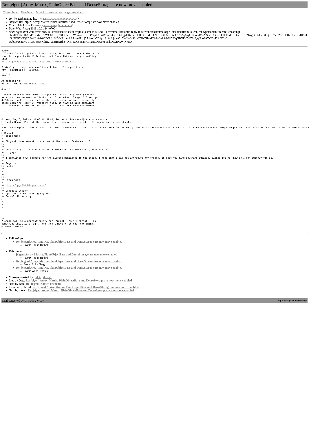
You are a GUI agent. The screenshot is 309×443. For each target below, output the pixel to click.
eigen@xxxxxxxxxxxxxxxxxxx (58, 18)
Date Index (27, 12)
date (38, 313)
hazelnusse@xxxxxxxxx (57, 25)
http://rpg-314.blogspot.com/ (26, 212)
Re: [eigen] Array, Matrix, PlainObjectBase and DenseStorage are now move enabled (69, 277)
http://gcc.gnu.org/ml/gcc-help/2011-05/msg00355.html (38, 64)
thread (47, 313)
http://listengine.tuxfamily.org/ (292, 337)
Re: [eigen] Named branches (43, 320)
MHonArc (29, 337)
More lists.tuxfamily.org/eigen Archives (59, 12)
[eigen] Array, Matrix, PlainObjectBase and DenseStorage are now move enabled (66, 290)
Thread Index (11, 12)
